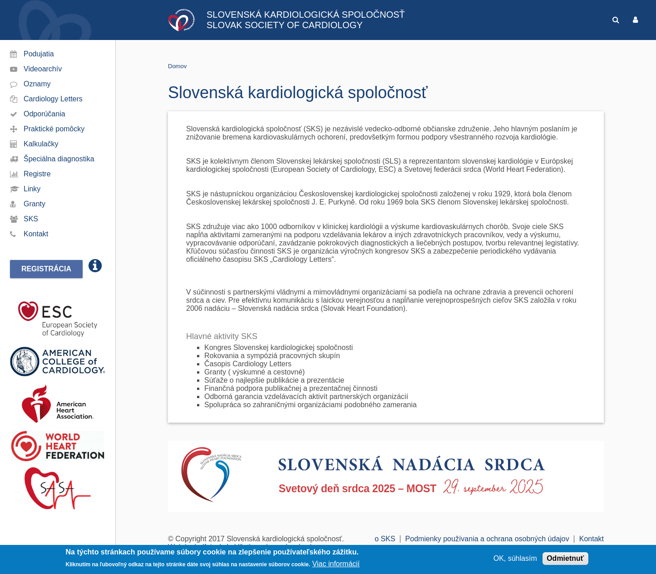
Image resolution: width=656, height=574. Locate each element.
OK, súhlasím (515, 559)
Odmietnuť (565, 559)
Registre (37, 174)
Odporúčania (44, 114)
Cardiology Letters (53, 99)
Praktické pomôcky (54, 129)
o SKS (385, 539)
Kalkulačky (41, 144)
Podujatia (39, 54)
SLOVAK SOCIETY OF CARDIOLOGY (285, 25)
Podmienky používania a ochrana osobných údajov (487, 539)
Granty (34, 204)
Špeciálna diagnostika (59, 159)
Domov (177, 66)
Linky (32, 189)
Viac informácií (336, 564)
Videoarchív (43, 69)
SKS (31, 219)
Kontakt (36, 234)
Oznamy (37, 84)
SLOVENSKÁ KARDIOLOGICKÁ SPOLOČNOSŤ (306, 15)
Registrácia (46, 269)
